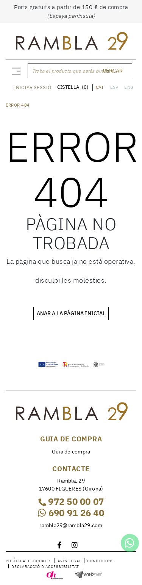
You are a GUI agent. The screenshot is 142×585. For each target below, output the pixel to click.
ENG (128, 87)
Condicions (100, 561)
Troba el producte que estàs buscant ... (75, 71)
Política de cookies (29, 561)
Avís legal (69, 561)
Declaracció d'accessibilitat (45, 566)
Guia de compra (71, 451)
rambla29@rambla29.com (70, 525)
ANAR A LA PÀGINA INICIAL (71, 313)
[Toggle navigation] (15, 71)
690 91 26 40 (71, 513)
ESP (114, 87)
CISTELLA (72, 87)
